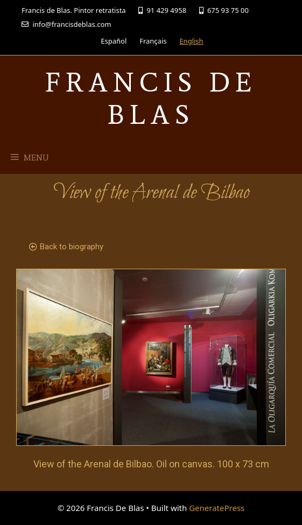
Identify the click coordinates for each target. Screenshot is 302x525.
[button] (66, 247)
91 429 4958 (162, 10)
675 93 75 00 (224, 10)
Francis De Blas (151, 98)
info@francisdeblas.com (66, 24)
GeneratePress (216, 507)
